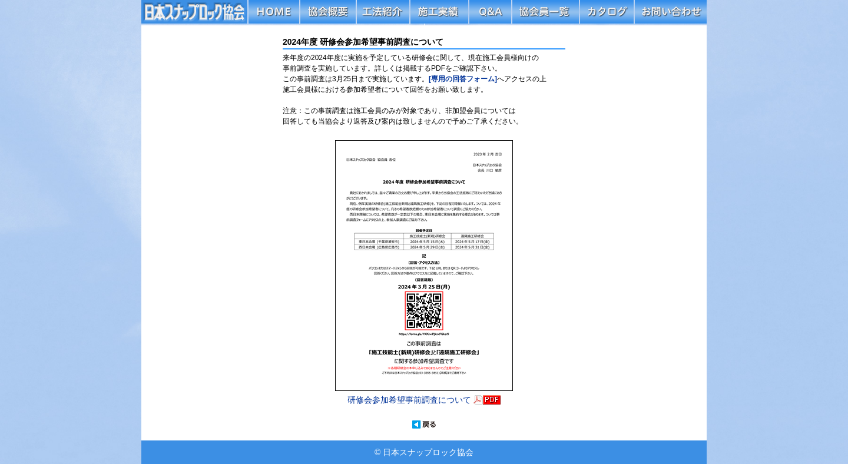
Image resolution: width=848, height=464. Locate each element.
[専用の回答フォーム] (463, 79)
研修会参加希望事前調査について (410, 400)
